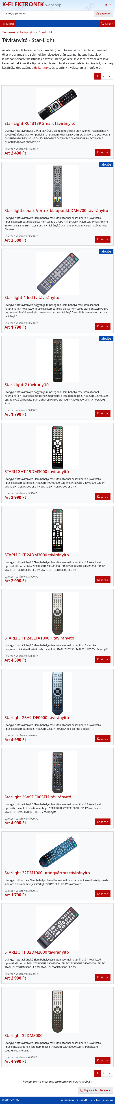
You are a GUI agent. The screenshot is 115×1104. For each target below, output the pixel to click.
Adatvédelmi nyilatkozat (77, 1100)
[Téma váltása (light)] (108, 4)
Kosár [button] (107, 24)
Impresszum (104, 1100)
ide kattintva (41, 68)
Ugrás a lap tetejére (95, 1090)
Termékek (9, 32)
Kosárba (102, 152)
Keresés (103, 14)
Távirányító (27, 32)
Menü (8, 24)
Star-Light (45, 32)
